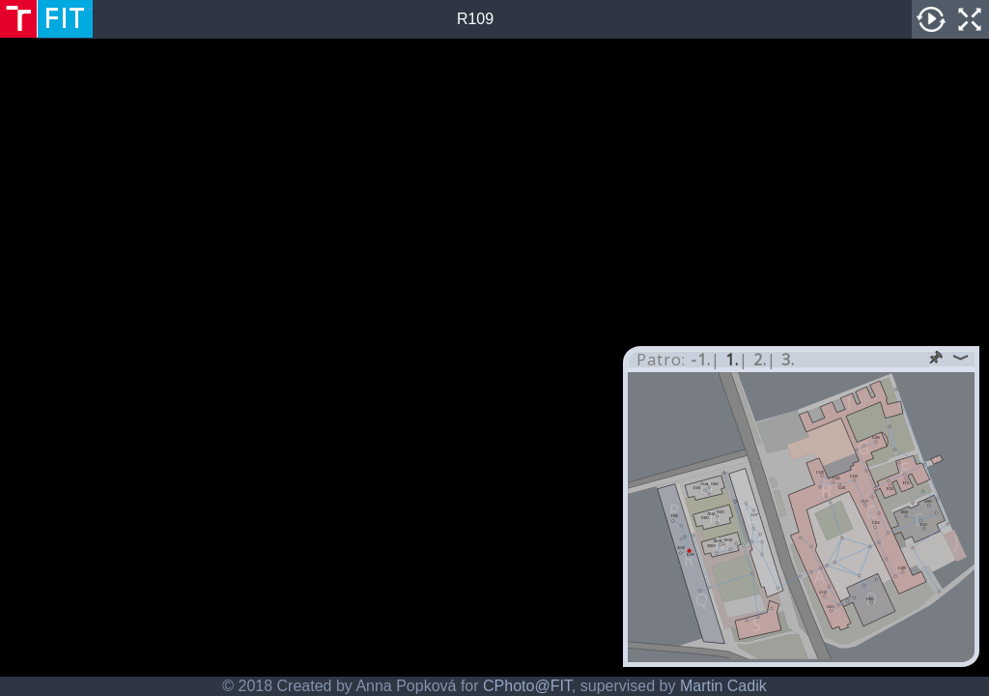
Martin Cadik (723, 686)
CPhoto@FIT (527, 686)
